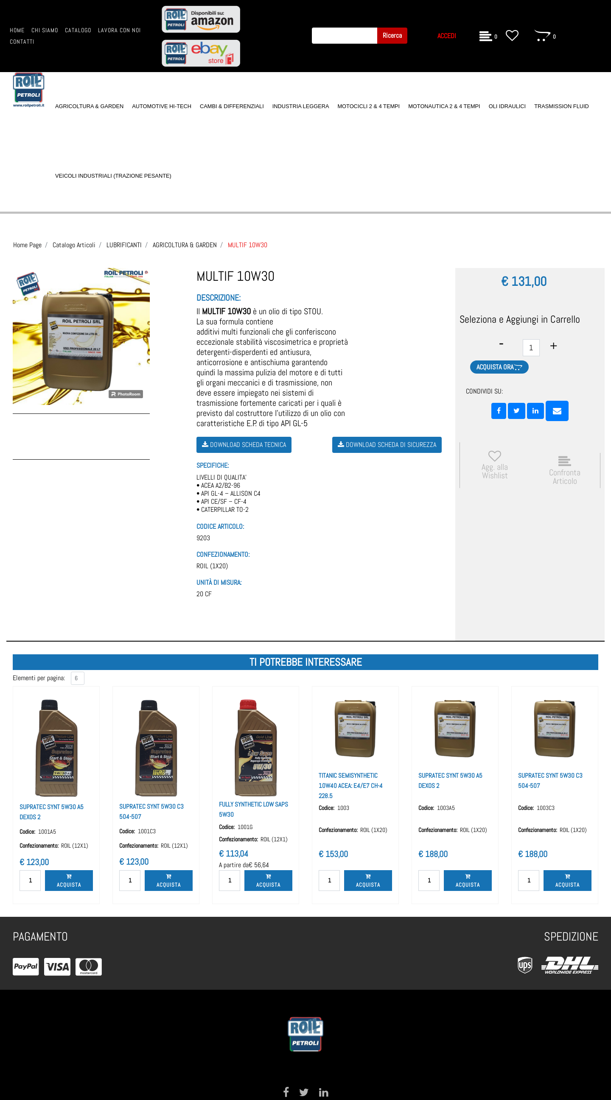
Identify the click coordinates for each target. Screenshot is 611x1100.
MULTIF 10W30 (247, 244)
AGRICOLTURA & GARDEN (185, 244)
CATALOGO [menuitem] (78, 30)
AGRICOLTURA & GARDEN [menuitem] (89, 106)
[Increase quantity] (553, 346)
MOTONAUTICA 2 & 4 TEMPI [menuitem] (444, 106)
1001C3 (147, 831)
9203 (203, 538)
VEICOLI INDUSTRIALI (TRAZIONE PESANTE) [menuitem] (113, 176)
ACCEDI (446, 35)
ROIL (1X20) (212, 566)
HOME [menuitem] (17, 30)
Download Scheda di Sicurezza (387, 444)
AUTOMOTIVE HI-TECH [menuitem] (161, 106)
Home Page (27, 244)
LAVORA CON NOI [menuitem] (119, 30)
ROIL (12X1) (74, 845)
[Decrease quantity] (501, 343)
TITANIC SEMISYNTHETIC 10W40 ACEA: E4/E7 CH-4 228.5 (351, 785)
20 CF (204, 594)
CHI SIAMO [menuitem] (44, 30)
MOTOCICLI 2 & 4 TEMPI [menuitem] (368, 106)
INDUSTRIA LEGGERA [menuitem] (300, 106)
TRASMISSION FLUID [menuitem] (561, 106)
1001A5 (47, 831)
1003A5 (446, 808)
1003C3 (546, 808)
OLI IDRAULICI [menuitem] (507, 106)
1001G (245, 827)
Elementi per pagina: (39, 677)
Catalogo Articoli (74, 244)
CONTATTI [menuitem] (22, 41)
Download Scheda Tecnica (244, 444)
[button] (392, 36)
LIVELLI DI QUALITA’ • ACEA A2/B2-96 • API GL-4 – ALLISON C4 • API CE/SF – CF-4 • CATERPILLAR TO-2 (228, 493)
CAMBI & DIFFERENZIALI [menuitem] (232, 106)
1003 (343, 808)
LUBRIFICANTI (124, 244)
